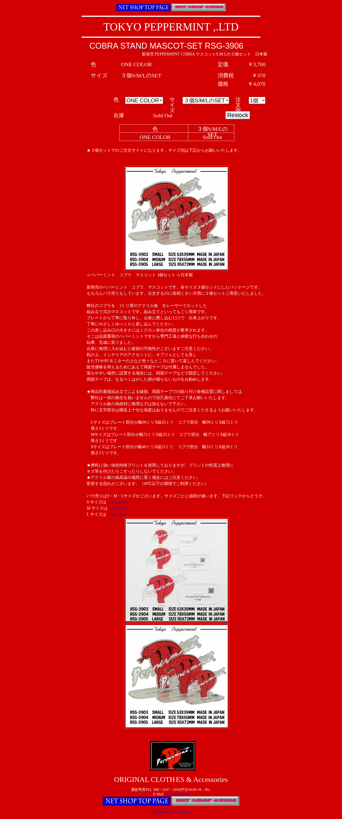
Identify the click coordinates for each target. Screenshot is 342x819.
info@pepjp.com (176, 794)
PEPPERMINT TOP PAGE (171, 812)
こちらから (116, 502)
